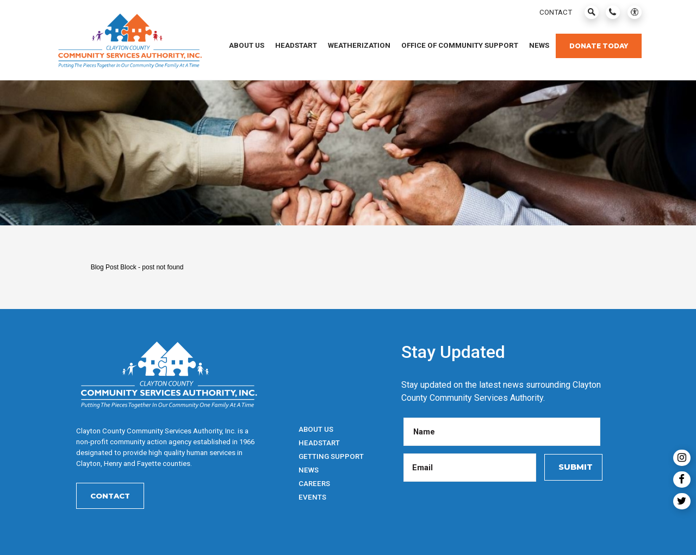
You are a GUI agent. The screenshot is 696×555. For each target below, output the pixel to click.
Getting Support (331, 456)
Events (312, 497)
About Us (316, 429)
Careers (314, 484)
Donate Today (598, 46)
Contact (110, 495)
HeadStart (319, 443)
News (309, 470)
